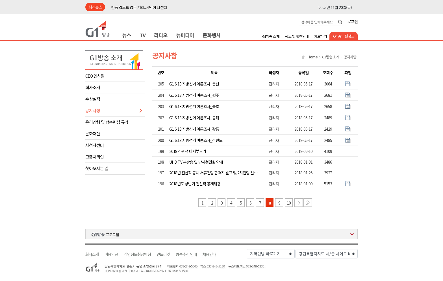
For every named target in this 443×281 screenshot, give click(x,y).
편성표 (349, 36)
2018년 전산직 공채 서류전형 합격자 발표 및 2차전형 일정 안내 (217, 172)
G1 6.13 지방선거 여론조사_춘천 (194, 84)
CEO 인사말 (95, 76)
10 (289, 203)
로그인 (353, 21)
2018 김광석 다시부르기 (187, 151)
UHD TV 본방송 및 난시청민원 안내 (196, 162)
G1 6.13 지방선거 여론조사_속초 (194, 106)
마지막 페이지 (307, 202)
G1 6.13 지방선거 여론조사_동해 (194, 117)
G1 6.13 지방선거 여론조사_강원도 (195, 140)
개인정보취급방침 (137, 254)
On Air (337, 36)
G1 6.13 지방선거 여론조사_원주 (194, 95)
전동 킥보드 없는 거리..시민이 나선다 (139, 7)
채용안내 (209, 254)
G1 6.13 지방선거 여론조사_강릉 (194, 129)
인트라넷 (163, 254)
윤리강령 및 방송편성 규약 (106, 122)
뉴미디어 (185, 35)
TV (143, 35)
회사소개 (92, 87)
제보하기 (320, 36)
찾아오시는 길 (96, 168)
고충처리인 (94, 157)
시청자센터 (94, 145)
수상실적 (92, 99)
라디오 (161, 35)
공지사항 (92, 110)
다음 (298, 202)
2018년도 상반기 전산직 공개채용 (194, 183)
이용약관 (111, 254)
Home (312, 57)
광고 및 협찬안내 (297, 36)
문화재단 (92, 134)
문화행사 (212, 35)
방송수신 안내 (186, 254)
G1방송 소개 (270, 36)
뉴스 (126, 35)
